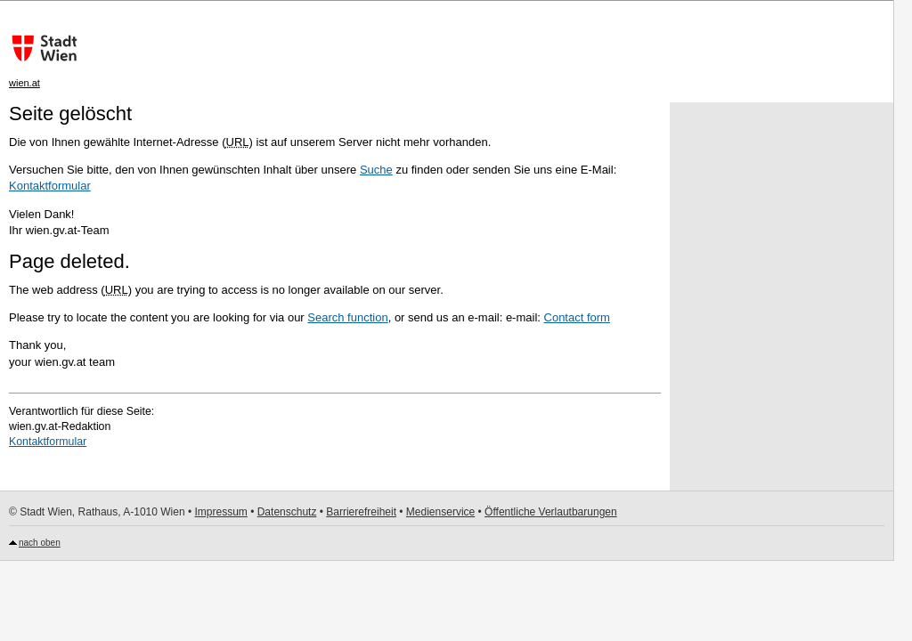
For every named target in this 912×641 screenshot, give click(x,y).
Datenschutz (287, 512)
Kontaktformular (50, 185)
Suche (376, 169)
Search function (347, 317)
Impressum (220, 512)
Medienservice (440, 512)
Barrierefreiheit (361, 512)
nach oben (40, 543)
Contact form (577, 317)
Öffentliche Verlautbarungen (550, 512)
